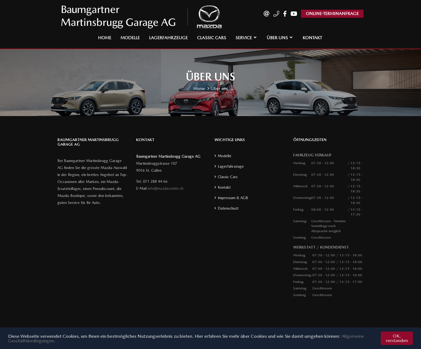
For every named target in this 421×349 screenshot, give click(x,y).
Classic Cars (211, 37)
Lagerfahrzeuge (168, 37)
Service (243, 37)
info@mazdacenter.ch (165, 188)
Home (104, 37)
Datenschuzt (228, 208)
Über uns (277, 37)
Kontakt (312, 37)
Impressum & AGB (233, 198)
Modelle (130, 37)
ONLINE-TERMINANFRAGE (332, 13)
